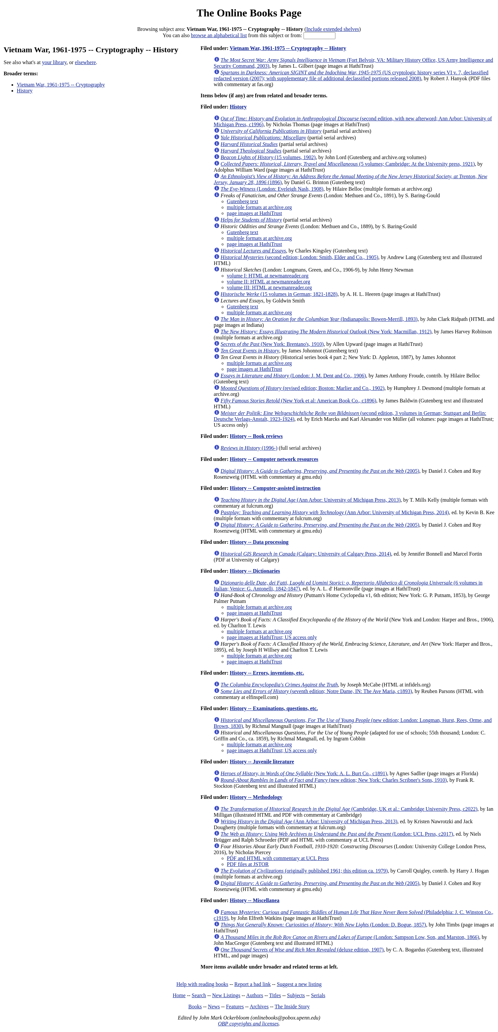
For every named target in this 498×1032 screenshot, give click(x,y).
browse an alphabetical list (219, 35)
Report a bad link (252, 984)
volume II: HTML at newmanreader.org (268, 281)
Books (195, 1006)
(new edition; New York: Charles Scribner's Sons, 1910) (334, 780)
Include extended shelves (332, 29)
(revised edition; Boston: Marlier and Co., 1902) (303, 388)
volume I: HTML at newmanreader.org (267, 275)
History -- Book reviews (256, 436)
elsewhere (85, 62)
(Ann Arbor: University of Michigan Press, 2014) (335, 512)
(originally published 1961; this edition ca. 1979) (304, 871)
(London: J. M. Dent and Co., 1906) (293, 375)
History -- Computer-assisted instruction (275, 488)
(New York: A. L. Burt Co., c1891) (304, 773)
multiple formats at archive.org (259, 207)
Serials (318, 995)
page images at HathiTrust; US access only (272, 637)
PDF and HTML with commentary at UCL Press (278, 858)
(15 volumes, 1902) (268, 157)
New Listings (226, 995)
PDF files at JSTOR (248, 864)
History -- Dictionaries (255, 571)
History (25, 90)
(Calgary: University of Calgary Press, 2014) (306, 554)
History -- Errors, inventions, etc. (267, 673)
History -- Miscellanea (254, 900)
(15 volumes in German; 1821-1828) (279, 294)
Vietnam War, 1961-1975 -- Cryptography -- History (288, 48)
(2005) (320, 471)
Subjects (296, 995)
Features (235, 1006)
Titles (275, 995)
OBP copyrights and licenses (248, 1023)
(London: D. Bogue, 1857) (323, 924)
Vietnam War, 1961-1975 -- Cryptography (61, 84)
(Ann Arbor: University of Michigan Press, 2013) (311, 500)
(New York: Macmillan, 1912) (326, 331)
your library (54, 62)
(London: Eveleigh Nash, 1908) (272, 189)
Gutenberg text (242, 201)
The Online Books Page (248, 13)
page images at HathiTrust (254, 213)
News (214, 1006)
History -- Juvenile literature (262, 761)
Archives (259, 1006)
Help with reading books (202, 984)
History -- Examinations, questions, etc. (274, 708)
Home (179, 995)
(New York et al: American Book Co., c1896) (298, 400)
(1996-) (249, 448)
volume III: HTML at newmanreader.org (269, 287)
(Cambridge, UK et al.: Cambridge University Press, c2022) (349, 809)
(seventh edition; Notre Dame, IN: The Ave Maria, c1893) (316, 691)
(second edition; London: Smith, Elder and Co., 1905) (299, 257)
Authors (254, 995)
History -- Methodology (256, 797)
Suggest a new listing (299, 984)
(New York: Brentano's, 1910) (272, 344)
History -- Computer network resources (274, 459)
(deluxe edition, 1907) (302, 949)
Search (199, 995)
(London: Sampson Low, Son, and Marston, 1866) (350, 937)
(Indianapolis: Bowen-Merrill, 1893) (319, 319)
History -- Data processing (259, 542)
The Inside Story (292, 1006)
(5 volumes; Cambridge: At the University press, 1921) (348, 164)
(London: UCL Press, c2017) (337, 834)
